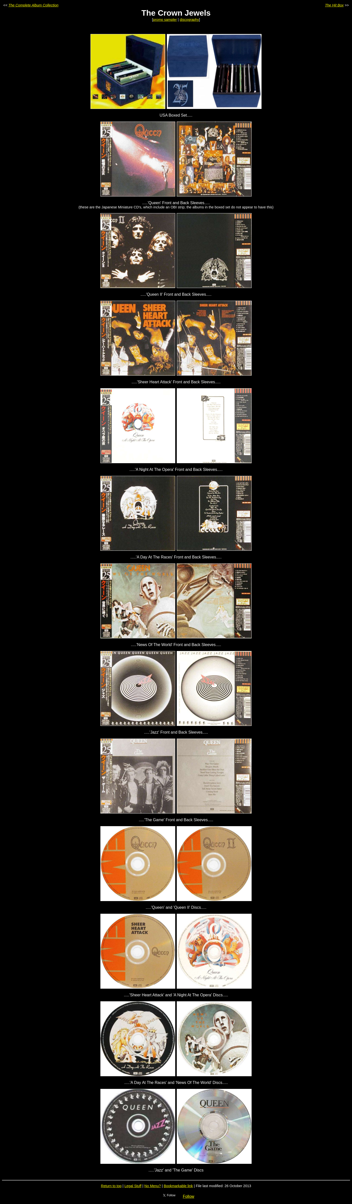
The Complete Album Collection (33, 5)
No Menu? (152, 1186)
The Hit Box (334, 5)
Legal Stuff (133, 1186)
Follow (188, 1196)
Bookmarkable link (178, 1186)
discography (189, 20)
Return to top (111, 1186)
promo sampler (165, 20)
